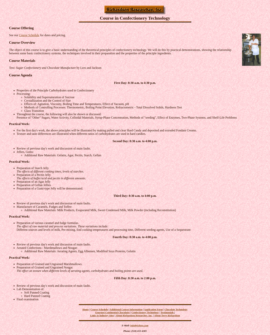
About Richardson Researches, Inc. (134, 315)
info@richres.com (139, 325)
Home (86, 309)
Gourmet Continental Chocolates (112, 312)
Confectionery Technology (145, 312)
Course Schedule (29, 35)
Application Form (153, 309)
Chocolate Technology (176, 309)
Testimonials (167, 312)
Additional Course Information (126, 309)
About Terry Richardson (167, 315)
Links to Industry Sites (102, 315)
